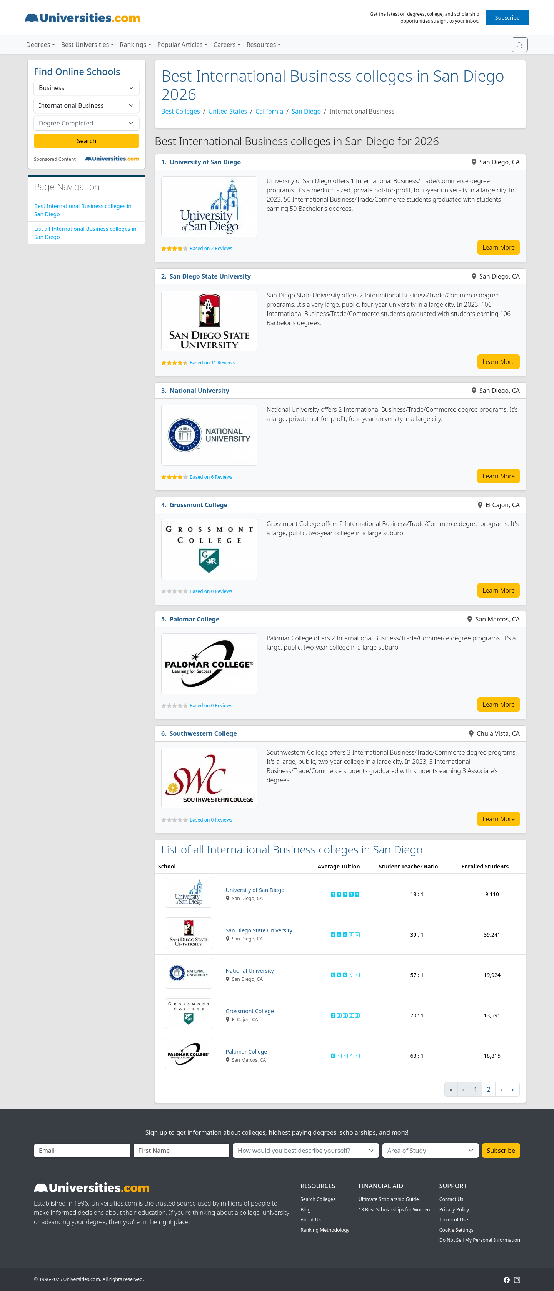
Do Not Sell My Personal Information (479, 1240)
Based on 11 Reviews (212, 362)
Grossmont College (199, 505)
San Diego (306, 111)
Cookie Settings (456, 1230)
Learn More (498, 247)
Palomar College (195, 619)
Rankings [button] (133, 44)
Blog (305, 1209)
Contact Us (451, 1199)
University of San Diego (205, 162)
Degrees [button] (38, 44)
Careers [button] (225, 44)
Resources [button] (261, 44)
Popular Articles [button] (180, 44)
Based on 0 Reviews (211, 591)
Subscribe (507, 17)
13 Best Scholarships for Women (394, 1209)
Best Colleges (180, 111)
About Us (310, 1219)
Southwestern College (203, 733)
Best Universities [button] (85, 44)
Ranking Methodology (324, 1230)
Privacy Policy (454, 1209)
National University (199, 390)
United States (228, 111)
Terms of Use (453, 1219)
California (269, 111)
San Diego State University (210, 276)
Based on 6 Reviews (211, 477)
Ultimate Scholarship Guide (389, 1199)
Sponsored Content (55, 159)
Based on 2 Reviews (211, 248)
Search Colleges (317, 1199)
